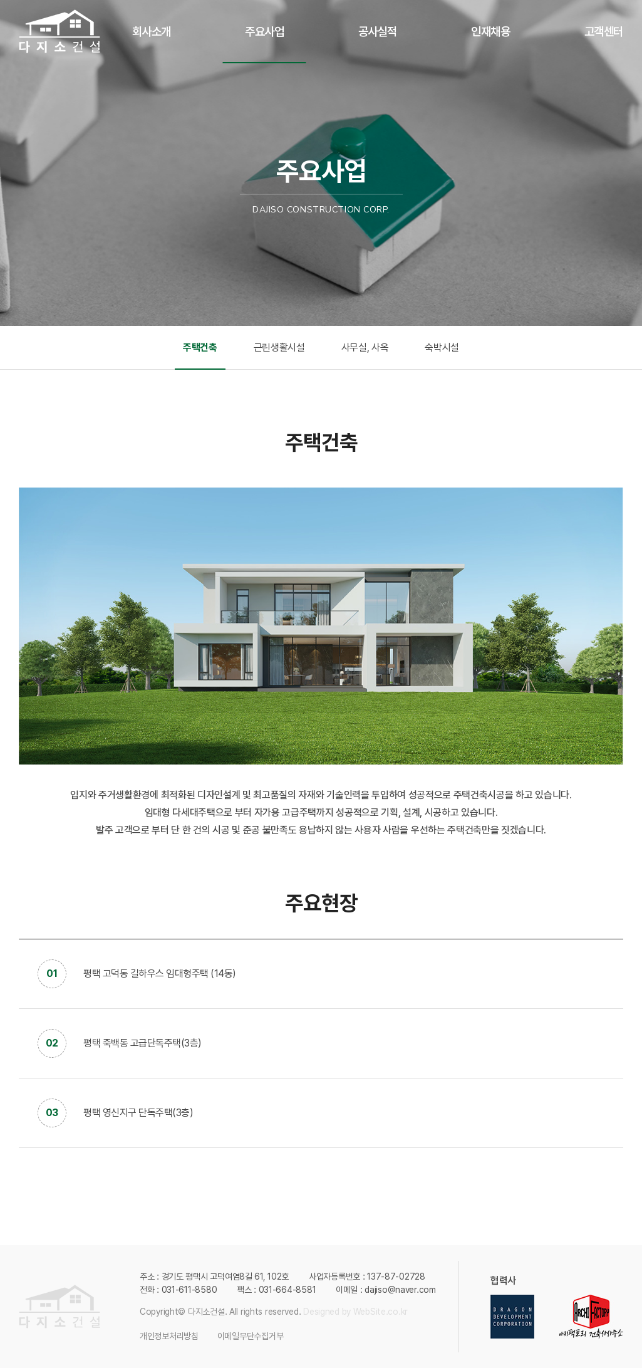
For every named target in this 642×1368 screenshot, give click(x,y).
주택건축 (200, 347)
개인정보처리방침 (169, 1336)
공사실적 (377, 31)
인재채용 (490, 31)
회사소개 (151, 31)
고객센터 (603, 31)
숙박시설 (442, 347)
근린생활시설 (279, 347)
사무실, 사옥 (365, 347)
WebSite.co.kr (380, 1312)
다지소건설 (59, 31)
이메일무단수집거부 (250, 1336)
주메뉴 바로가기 (0, 0)
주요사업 (264, 31)
